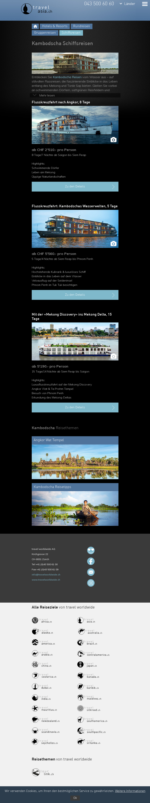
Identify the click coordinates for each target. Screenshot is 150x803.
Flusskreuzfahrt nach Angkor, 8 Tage (61, 102)
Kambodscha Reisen (67, 77)
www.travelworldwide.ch (46, 579)
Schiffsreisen (71, 32)
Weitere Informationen (130, 791)
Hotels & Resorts (54, 26)
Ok (75, 798)
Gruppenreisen (45, 32)
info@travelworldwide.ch (46, 574)
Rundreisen (81, 26)
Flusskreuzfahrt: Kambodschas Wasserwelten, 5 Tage (75, 206)
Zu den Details (90, 187)
